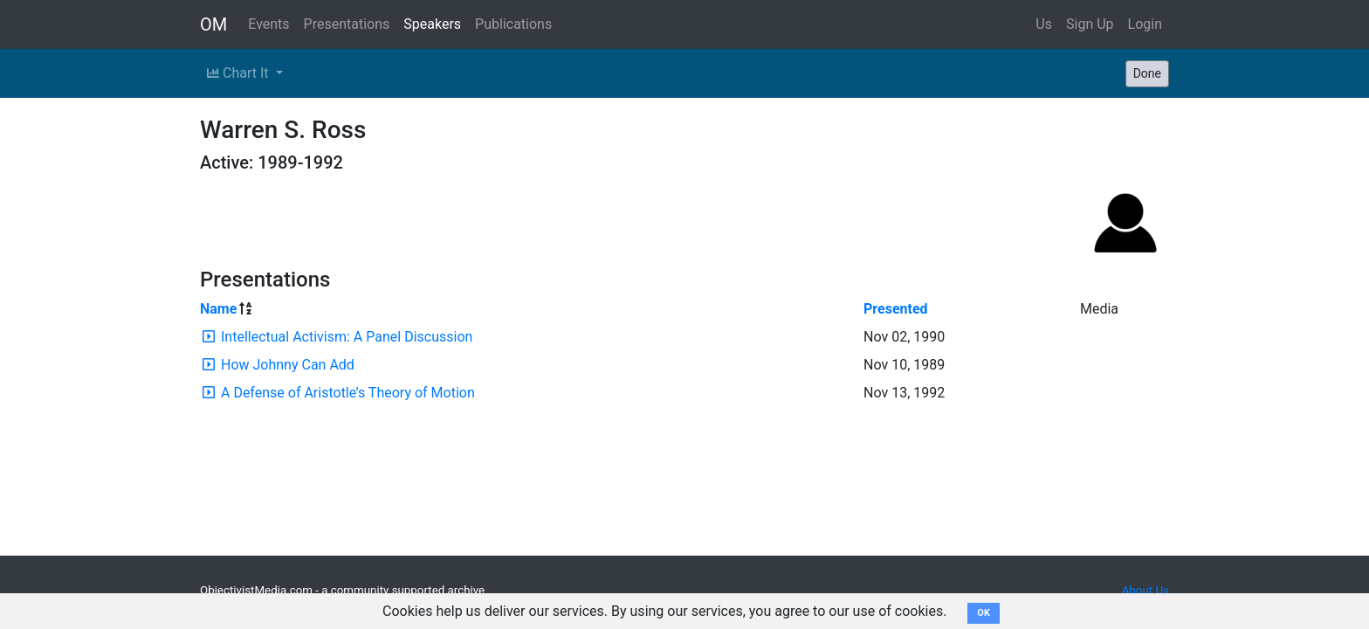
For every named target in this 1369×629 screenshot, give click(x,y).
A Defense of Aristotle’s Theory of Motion (348, 392)
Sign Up (1090, 24)
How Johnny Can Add (287, 364)
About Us (1145, 590)
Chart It (239, 73)
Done (1147, 73)
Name (218, 309)
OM (213, 24)
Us (1043, 24)
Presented (895, 309)
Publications (513, 24)
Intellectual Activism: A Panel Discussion (346, 336)
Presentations (347, 24)
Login (1145, 24)
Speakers (432, 24)
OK (983, 613)
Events (268, 24)
